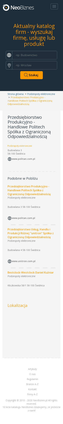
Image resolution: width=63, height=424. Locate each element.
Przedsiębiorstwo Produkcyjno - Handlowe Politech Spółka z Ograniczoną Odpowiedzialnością (29, 190)
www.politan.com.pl (23, 158)
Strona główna (16, 94)
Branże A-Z (32, 384)
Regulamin (32, 379)
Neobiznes (18, 7)
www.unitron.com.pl (23, 261)
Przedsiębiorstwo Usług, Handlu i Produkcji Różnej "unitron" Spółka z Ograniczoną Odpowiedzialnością (31, 233)
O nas (32, 374)
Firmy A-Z (32, 394)
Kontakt (32, 389)
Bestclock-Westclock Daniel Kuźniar (31, 272)
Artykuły (32, 369)
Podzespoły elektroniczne (41, 94)
